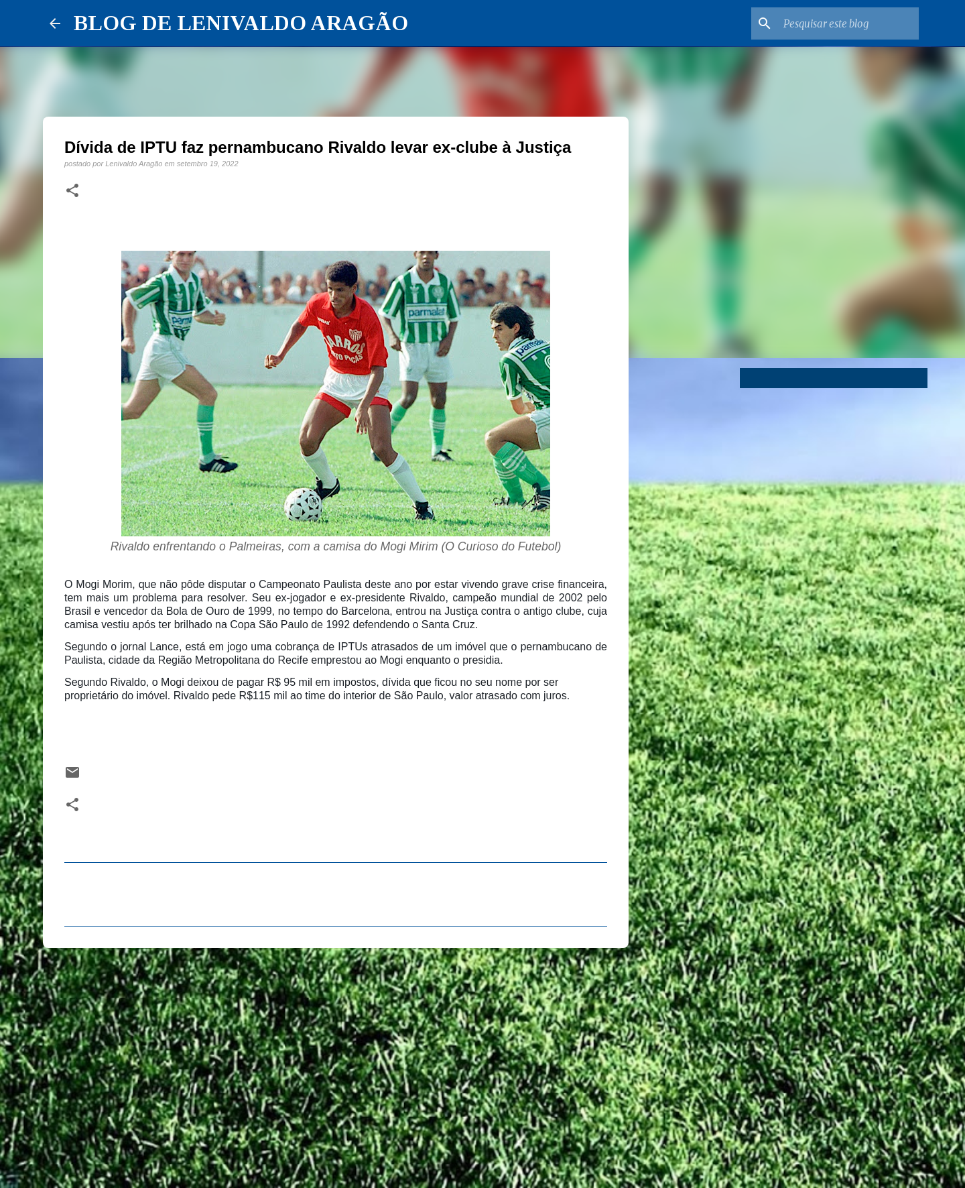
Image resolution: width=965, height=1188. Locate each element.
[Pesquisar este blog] (848, 23)
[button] (72, 191)
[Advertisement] (336, 1062)
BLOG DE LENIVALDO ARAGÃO (241, 23)
